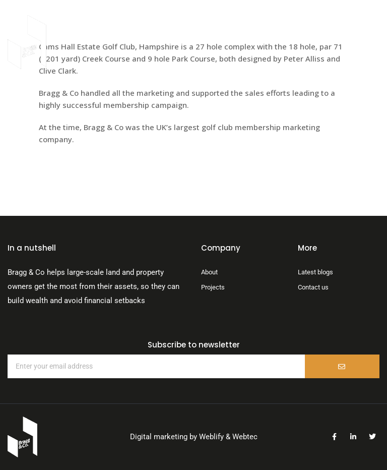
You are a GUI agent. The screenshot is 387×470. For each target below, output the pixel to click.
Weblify (211, 436)
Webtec (244, 436)
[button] (319, 42)
